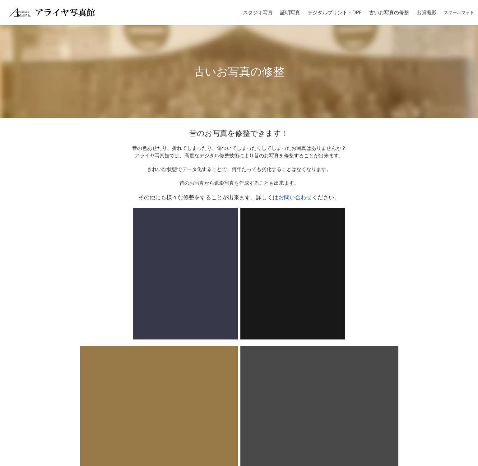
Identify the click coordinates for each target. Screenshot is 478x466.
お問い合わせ (295, 197)
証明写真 (290, 12)
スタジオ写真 (258, 12)
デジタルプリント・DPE (335, 12)
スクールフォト (459, 12)
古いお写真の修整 (389, 12)
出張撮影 (426, 12)
